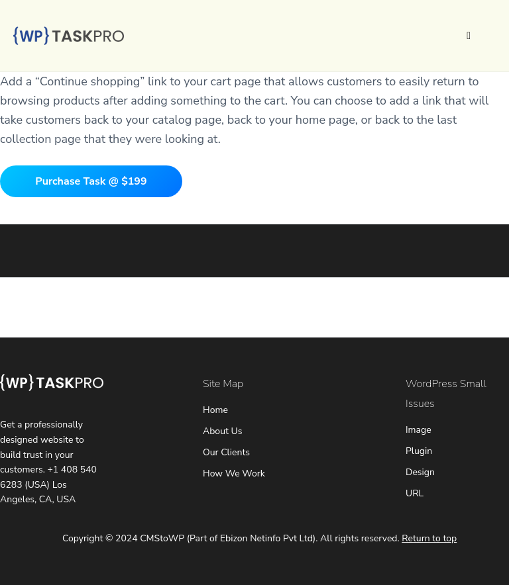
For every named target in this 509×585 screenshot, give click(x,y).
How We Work (234, 473)
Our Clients (226, 452)
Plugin (419, 451)
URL (415, 493)
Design (420, 472)
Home (215, 410)
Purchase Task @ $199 (90, 181)
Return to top (429, 538)
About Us (222, 431)
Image (418, 430)
